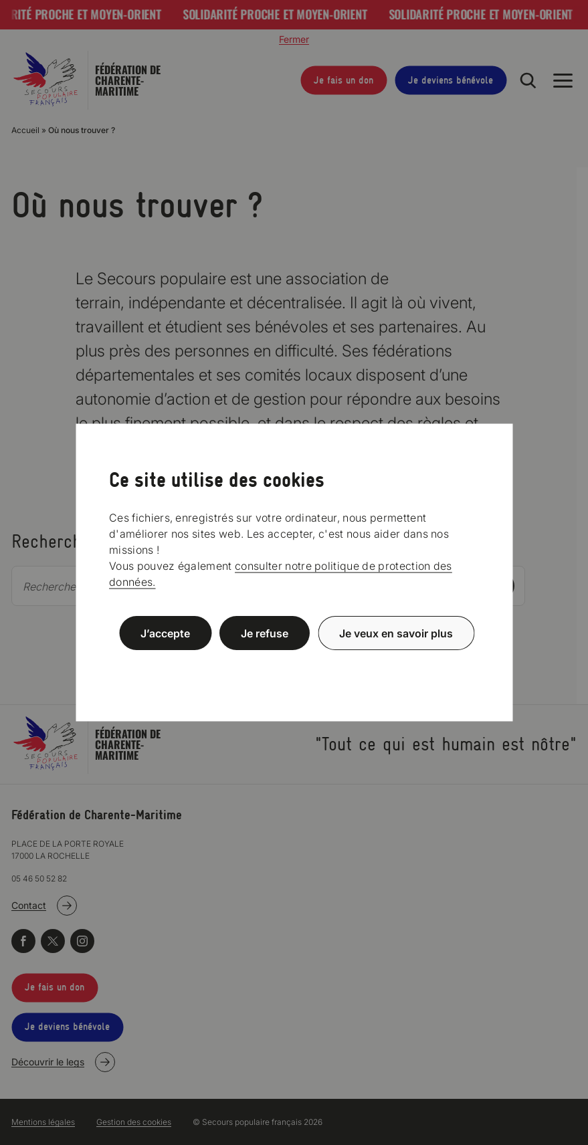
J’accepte (165, 633)
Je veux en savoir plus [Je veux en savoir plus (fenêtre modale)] (396, 633)
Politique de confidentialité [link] (294, 665)
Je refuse (264, 633)
